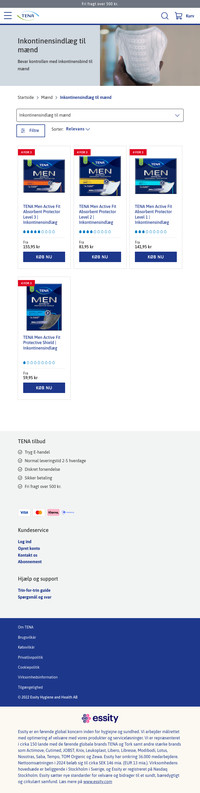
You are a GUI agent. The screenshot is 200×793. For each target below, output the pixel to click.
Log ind (25, 541)
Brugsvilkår (27, 637)
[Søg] (165, 16)
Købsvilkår (26, 647)
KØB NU (44, 257)
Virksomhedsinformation (38, 677)
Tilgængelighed (30, 687)
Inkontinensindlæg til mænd (85, 97)
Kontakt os (27, 555)
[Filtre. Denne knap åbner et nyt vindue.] (30, 130)
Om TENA (25, 627)
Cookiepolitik (29, 667)
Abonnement (30, 561)
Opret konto (29, 548)
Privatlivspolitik (30, 657)
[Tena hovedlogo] (44, 16)
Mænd (47, 97)
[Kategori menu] (7, 15)
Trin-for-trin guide (34, 590)
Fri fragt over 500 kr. (100, 4)
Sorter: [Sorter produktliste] (58, 129)
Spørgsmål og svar (34, 597)
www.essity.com (97, 781)
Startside (26, 97)
